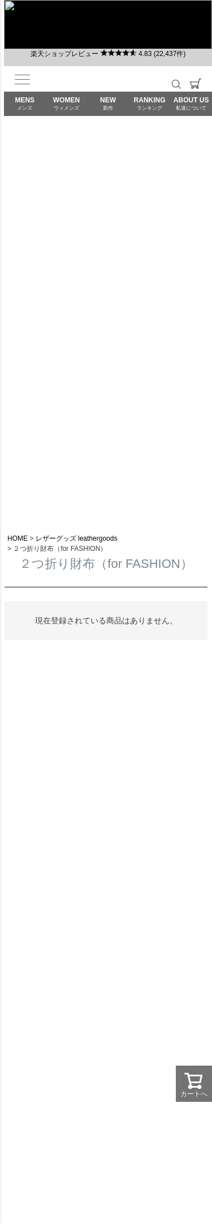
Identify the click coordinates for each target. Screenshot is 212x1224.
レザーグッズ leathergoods (77, 538)
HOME (17, 538)
